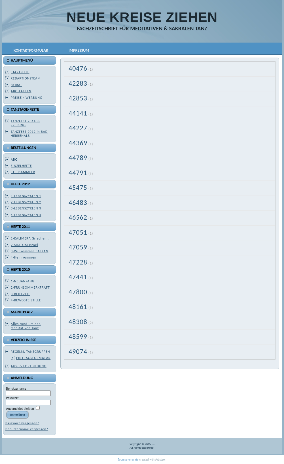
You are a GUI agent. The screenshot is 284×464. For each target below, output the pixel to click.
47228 (78, 262)
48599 (78, 336)
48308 (78, 322)
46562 (78, 217)
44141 (78, 113)
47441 (78, 277)
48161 (78, 307)
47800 (78, 292)
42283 (78, 83)
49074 (78, 351)
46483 (78, 202)
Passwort (12, 398)
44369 (78, 143)
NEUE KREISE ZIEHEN (142, 17)
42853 (78, 98)
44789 (78, 158)
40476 (78, 68)
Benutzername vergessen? (26, 429)
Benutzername (16, 388)
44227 (78, 128)
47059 (78, 247)
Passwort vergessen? (22, 423)
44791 (78, 173)
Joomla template (128, 459)
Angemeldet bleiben (20, 409)
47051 (78, 232)
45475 (78, 187)
